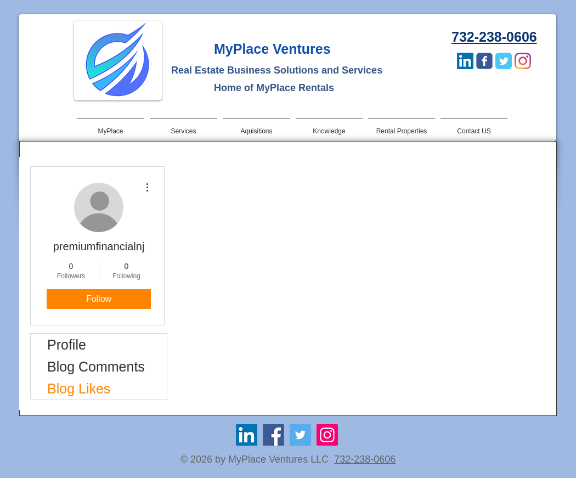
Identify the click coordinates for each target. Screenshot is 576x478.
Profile (66, 344)
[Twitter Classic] (503, 61)
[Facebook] (273, 435)
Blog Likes (78, 388)
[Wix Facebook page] (484, 61)
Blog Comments (96, 366)
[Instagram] (523, 61)
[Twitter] (300, 435)
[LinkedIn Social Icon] (465, 61)
